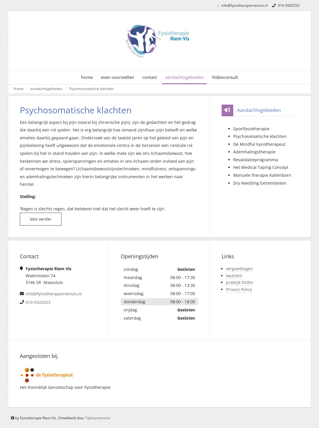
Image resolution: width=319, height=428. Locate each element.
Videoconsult (225, 77)
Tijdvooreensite (97, 417)
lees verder (41, 219)
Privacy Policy (239, 289)
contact (149, 77)
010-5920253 (285, 5)
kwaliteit (234, 275)
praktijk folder (239, 282)
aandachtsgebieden (184, 77)
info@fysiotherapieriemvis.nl (241, 5)
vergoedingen (239, 268)
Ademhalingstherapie (254, 152)
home (87, 77)
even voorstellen (117, 77)
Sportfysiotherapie (251, 128)
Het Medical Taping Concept (260, 167)
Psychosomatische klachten (91, 88)
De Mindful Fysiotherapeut (259, 144)
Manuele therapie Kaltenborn (262, 175)
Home (19, 88)
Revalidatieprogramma (255, 159)
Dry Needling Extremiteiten (259, 183)
